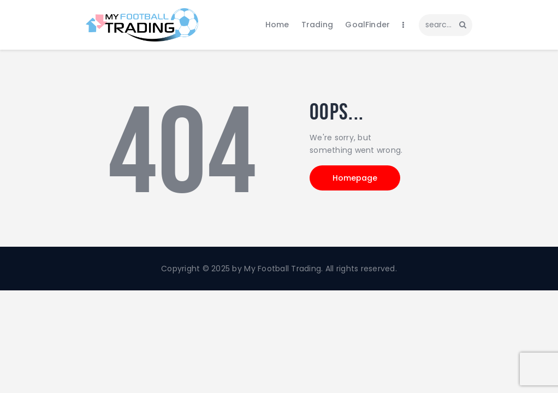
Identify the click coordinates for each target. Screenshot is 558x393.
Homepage (355, 177)
